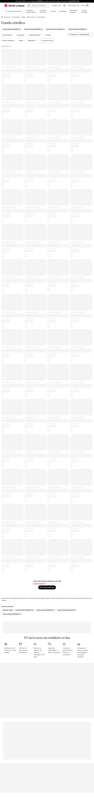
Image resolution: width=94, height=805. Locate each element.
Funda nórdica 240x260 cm (12, 614)
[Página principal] (2, 17)
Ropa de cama (31, 17)
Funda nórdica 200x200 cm (45, 610)
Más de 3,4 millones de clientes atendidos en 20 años (39, 652)
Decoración (7, 17)
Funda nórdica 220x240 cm (66, 610)
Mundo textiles (16, 17)
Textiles (23, 17)
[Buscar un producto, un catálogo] (29, 5)
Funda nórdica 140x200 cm (25, 610)
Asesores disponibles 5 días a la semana (54, 650)
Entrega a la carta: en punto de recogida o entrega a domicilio (82, 652)
